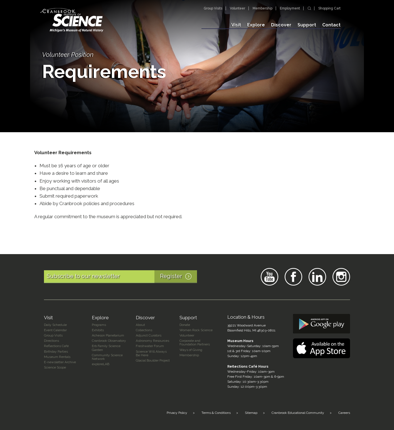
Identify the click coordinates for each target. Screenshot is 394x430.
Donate (184, 325)
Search (309, 8)
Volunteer (237, 8)
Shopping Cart (329, 8)
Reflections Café (56, 346)
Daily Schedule (55, 325)
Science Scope (55, 367)
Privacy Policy (177, 413)
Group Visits (213, 8)
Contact (331, 25)
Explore (256, 25)
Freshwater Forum (150, 346)
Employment (290, 8)
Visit (236, 25)
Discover (281, 25)
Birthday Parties (56, 351)
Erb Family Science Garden (106, 348)
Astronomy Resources (152, 341)
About (140, 325)
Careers (344, 413)
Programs (99, 325)
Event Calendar (55, 330)
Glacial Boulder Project (153, 360)
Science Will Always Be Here (151, 353)
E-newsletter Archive (60, 362)
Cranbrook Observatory (109, 341)
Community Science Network (107, 357)
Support (306, 25)
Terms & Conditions (216, 413)
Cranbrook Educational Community (298, 413)
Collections (144, 330)
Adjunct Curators (148, 335)
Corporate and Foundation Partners (194, 342)
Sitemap (251, 413)
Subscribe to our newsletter (122, 276)
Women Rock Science (196, 330)
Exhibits (98, 330)
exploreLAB (100, 364)
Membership (262, 8)
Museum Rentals (57, 357)
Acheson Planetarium (108, 335)
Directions (51, 341)
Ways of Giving (190, 350)
